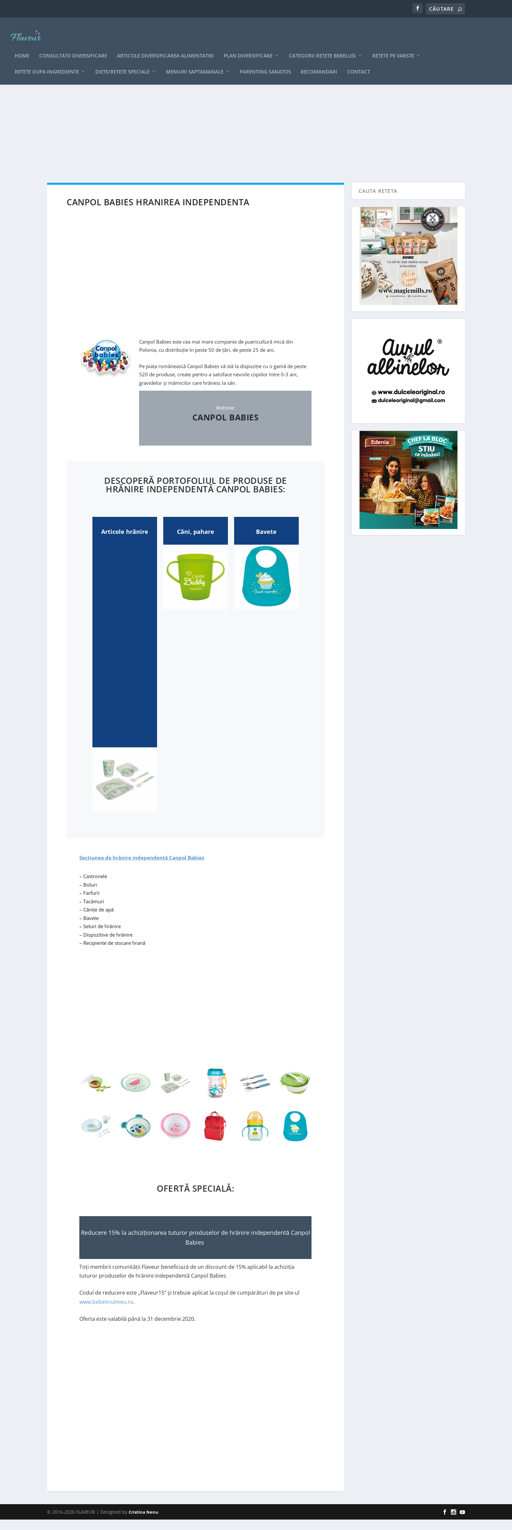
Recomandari (319, 63)
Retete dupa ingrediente (47, 63)
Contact (358, 63)
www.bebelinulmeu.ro (106, 1312)
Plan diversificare (248, 47)
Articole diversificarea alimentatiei (165, 47)
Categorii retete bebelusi (322, 47)
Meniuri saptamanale (194, 63)
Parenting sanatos (265, 63)
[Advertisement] (243, 134)
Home (22, 47)
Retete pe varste (393, 47)
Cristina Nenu (143, 1522)
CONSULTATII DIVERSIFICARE (73, 47)
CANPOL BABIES (225, 427)
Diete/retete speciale (122, 63)
